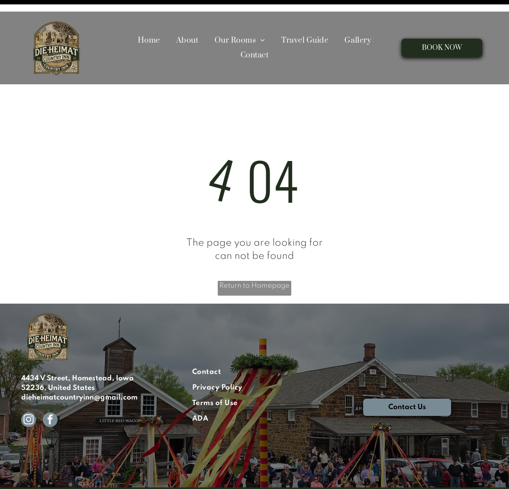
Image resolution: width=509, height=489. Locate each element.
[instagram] (28, 400)
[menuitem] (149, 29)
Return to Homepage (254, 265)
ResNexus (191, 478)
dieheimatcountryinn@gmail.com (79, 377)
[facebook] (50, 400)
